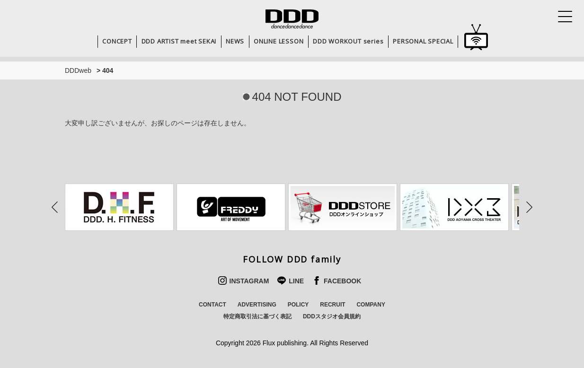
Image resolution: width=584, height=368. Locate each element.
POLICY (298, 304)
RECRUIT (332, 304)
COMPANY (370, 304)
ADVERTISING (257, 304)
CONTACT (212, 304)
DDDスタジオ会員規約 (332, 316)
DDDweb (78, 70)
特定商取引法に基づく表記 (257, 316)
